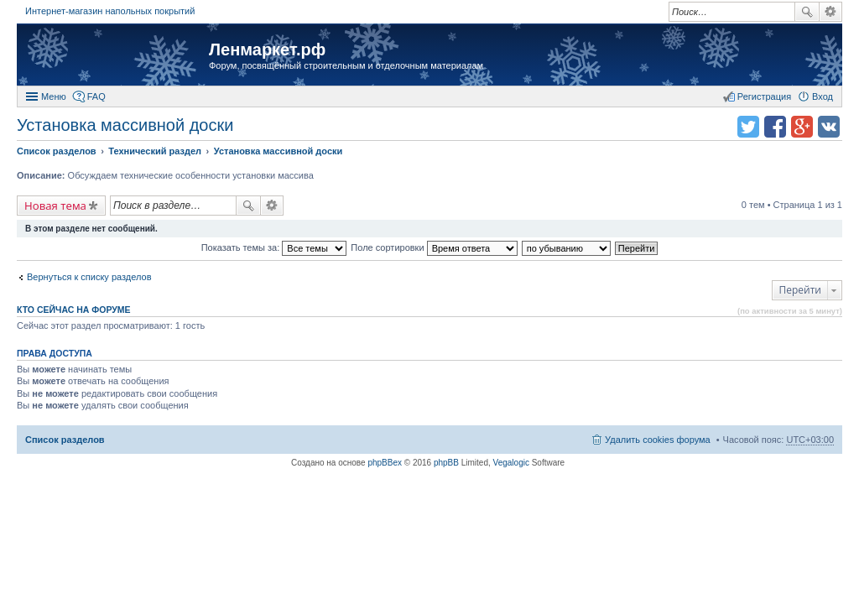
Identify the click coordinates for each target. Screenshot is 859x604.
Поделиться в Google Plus (802, 127)
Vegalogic (511, 462)
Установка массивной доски (125, 125)
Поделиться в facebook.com (775, 127)
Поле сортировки (434, 247)
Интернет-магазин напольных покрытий (110, 11)
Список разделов (65, 440)
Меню (53, 96)
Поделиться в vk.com (829, 127)
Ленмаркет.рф (267, 49)
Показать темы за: (274, 247)
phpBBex (384, 462)
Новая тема (55, 205)
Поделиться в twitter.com (748, 127)
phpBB (446, 462)
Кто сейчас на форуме (74, 310)
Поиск (807, 12)
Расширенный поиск (831, 12)
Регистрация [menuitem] (764, 96)
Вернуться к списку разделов (89, 277)
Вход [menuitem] (822, 96)
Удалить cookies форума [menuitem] (658, 440)
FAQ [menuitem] (96, 96)
